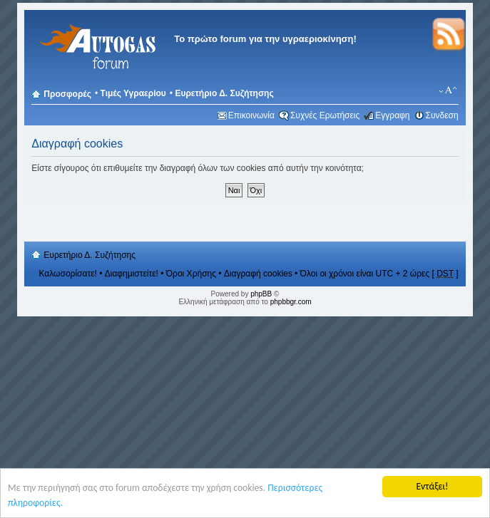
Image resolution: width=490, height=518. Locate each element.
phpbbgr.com (291, 302)
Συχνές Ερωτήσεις (324, 115)
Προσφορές (67, 94)
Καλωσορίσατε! (68, 274)
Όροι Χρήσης (191, 274)
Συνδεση (442, 115)
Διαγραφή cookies (258, 274)
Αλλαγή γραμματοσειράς (448, 90)
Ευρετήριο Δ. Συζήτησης (224, 93)
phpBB (261, 294)
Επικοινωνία (251, 115)
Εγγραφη (392, 115)
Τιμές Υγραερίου (133, 93)
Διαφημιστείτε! (131, 274)
